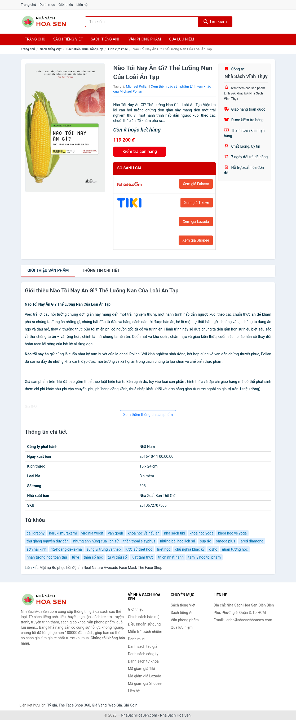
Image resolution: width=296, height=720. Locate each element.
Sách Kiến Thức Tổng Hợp (85, 49)
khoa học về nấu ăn (144, 533)
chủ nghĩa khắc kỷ (190, 549)
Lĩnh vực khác (118, 49)
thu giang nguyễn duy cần (48, 541)
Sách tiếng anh (106, 39)
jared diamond (251, 541)
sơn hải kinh (37, 549)
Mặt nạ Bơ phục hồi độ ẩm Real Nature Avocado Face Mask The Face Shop (100, 567)
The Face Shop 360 (74, 705)
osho (213, 549)
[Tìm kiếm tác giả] (141, 21)
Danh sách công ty (143, 654)
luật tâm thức (142, 557)
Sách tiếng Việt (50, 49)
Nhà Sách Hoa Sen (175, 715)
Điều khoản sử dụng (144, 624)
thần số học (93, 557)
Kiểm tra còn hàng (139, 151)
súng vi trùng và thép (103, 549)
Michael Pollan (137, 86)
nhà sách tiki (174, 533)
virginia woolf (92, 533)
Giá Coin (130, 705)
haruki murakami (63, 533)
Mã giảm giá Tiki (141, 669)
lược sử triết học (138, 549)
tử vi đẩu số (117, 557)
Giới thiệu (66, 5)
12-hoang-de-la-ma (66, 549)
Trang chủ (28, 5)
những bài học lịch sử (177, 541)
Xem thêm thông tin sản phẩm (148, 415)
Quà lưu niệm (181, 39)
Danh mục (47, 5)
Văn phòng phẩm (145, 39)
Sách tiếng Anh (183, 612)
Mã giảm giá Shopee (145, 683)
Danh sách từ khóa (143, 661)
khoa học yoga (201, 533)
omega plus (225, 541)
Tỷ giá (52, 705)
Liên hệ (82, 5)
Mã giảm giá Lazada (144, 676)
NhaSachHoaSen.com (139, 715)
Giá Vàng (99, 705)
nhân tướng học (235, 549)
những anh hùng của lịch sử (96, 541)
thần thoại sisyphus (139, 541)
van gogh (115, 533)
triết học (163, 549)
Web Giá (115, 705)
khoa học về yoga (232, 533)
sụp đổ (205, 541)
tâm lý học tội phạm (204, 557)
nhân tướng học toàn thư (47, 557)
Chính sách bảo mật (144, 617)
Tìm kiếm (215, 21)
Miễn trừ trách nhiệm (145, 632)
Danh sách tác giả (142, 646)
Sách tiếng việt (68, 39)
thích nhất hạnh (171, 557)
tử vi (75, 557)
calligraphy (36, 533)
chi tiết (101, 270)
